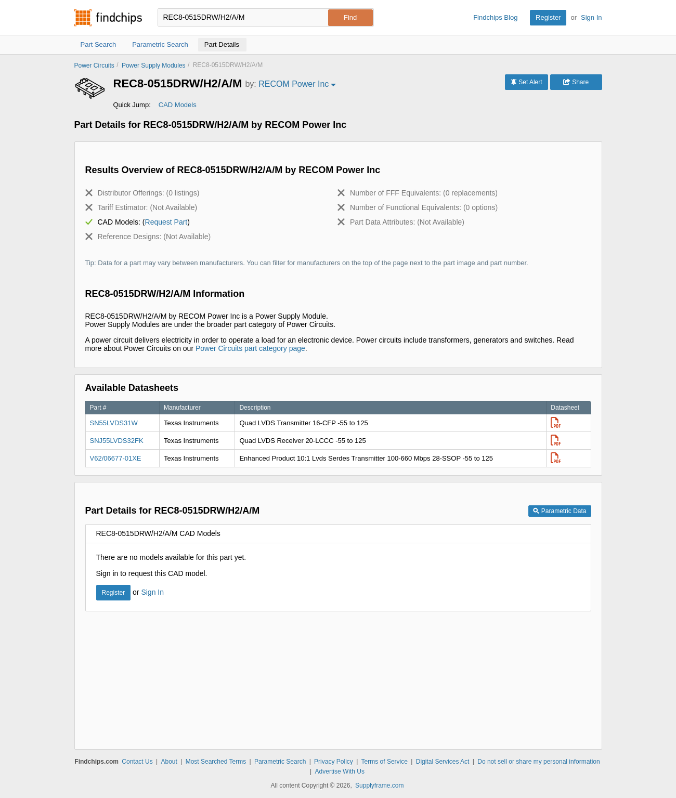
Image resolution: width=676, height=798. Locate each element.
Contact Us (137, 761)
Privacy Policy (333, 761)
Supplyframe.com (379, 785)
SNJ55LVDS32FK (117, 440)
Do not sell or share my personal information (538, 761)
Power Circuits (94, 65)
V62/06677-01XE (115, 458)
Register (548, 17)
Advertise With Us (340, 771)
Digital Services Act (443, 761)
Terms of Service (384, 761)
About (169, 761)
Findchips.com (108, 18)
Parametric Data (559, 511)
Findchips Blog (495, 17)
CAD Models (178, 105)
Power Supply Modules (154, 65)
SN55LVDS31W (114, 423)
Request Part (166, 222)
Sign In (591, 17)
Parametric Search (280, 761)
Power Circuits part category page (250, 348)
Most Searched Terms (216, 761)
